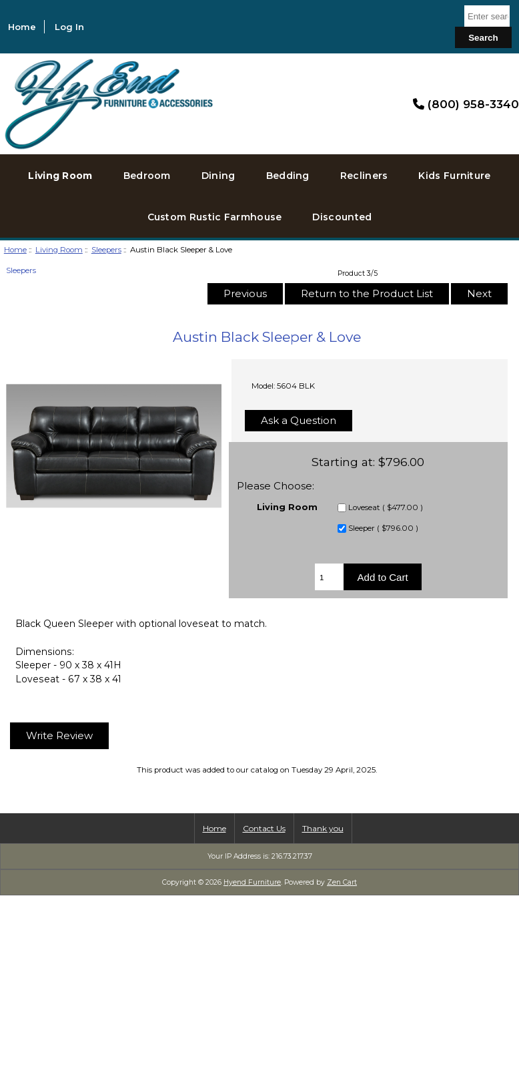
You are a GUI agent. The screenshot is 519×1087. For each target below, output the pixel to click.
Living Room (59, 249)
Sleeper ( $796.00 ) (383, 528)
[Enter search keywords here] (487, 16)
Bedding (288, 176)
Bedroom (147, 176)
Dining (218, 176)
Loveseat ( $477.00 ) (385, 508)
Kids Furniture (454, 176)
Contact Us (264, 828)
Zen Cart (342, 882)
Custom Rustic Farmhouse (214, 217)
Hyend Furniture (252, 882)
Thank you (323, 828)
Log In (69, 26)
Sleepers (106, 249)
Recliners (364, 176)
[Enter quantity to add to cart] (329, 577)
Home (22, 26)
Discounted (342, 217)
